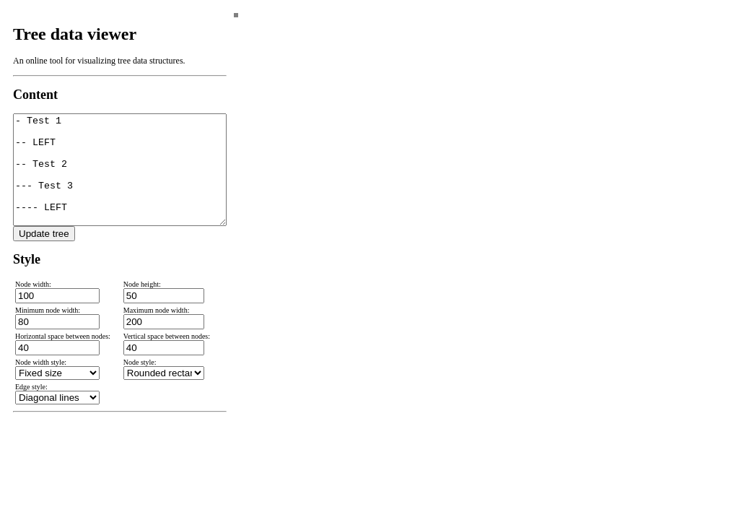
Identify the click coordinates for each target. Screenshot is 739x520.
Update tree (44, 255)
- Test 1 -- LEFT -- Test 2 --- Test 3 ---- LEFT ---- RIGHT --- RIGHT (120, 180)
